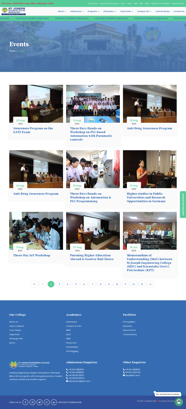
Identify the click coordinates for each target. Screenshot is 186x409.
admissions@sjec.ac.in (78, 381)
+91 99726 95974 (75, 378)
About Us (13, 321)
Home (12, 51)
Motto (12, 342)
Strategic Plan (16, 338)
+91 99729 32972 (75, 375)
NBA (136, 3)
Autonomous (93, 3)
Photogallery (129, 321)
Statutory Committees (160, 3)
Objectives (14, 334)
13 (142, 284)
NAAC (129, 3)
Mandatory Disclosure (110, 3)
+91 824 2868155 (75, 369)
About (61, 11)
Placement (109, 11)
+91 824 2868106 (75, 372)
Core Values (15, 330)
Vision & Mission (16, 326)
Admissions (75, 11)
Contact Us (179, 11)
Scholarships (72, 347)
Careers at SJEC (74, 326)
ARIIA (147, 3)
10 (117, 284)
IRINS (68, 330)
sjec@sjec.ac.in (131, 375)
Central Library (163, 11)
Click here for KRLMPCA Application (37, 18)
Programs (92, 11)
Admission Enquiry (183, 204)
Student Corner (178, 3)
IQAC (123, 3)
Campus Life (143, 11)
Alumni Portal (129, 330)
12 (134, 284)
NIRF (141, 3)
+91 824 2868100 (131, 369)
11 (125, 284)
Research (127, 326)
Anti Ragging (72, 351)
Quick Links (125, 11)
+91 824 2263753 (132, 372)
